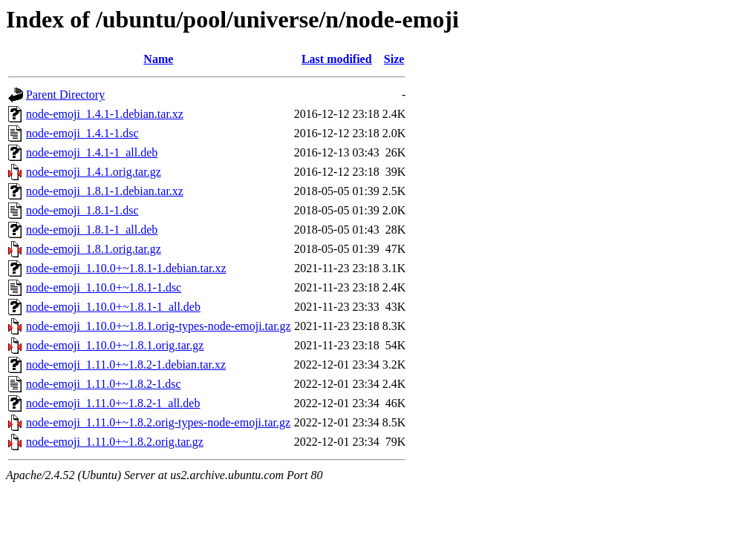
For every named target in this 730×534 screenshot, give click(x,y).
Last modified (337, 59)
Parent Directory (65, 94)
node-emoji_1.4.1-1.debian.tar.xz (104, 114)
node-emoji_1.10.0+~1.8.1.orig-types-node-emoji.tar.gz (158, 326)
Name (158, 59)
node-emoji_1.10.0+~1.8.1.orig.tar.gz (114, 345)
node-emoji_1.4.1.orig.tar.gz (93, 171)
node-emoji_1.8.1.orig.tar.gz (93, 249)
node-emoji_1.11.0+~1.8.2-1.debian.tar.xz (126, 364)
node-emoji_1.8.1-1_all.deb (91, 229)
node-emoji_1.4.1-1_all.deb (91, 152)
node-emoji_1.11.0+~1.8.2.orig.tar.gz (114, 441)
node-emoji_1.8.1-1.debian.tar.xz (104, 191)
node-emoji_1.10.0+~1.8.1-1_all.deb (113, 306)
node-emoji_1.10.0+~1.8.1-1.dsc (103, 287)
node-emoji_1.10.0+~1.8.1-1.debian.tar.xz (126, 268)
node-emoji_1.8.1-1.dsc (82, 210)
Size (394, 59)
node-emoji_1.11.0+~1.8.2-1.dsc (103, 384)
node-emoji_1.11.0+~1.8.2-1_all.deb (113, 403)
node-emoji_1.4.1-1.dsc (82, 133)
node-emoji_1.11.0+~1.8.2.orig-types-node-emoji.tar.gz (158, 422)
